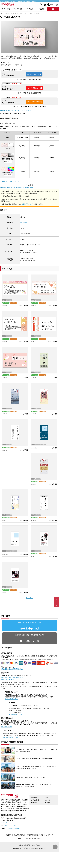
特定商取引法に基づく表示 (35, 827)
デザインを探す (17, 9)
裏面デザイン (7, 161)
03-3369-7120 (29, 633)
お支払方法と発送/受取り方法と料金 (12, 661)
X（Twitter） (27, 831)
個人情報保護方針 (19, 827)
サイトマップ (49, 827)
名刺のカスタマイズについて (12, 181)
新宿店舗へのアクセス (11, 691)
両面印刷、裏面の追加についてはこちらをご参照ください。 (17, 110)
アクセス (47, 790)
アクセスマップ (5, 815)
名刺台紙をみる (17, 187)
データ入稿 (29, 9)
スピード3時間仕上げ (34, 101)
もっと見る (29, 598)
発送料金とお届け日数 (7, 672)
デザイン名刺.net (4, 13)
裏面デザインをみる (6, 187)
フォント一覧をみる (27, 187)
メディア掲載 (35, 792)
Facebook (37, 831)
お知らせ (47, 792)
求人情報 (47, 795)
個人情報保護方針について (11, 729)
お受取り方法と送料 (27, 204)
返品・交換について (6, 719)
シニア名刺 (29, 13)
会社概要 (34, 790)
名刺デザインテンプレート (18, 13)
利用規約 (8, 827)
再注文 (41, 9)
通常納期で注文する (34, 74)
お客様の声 (34, 795)
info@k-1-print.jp (29, 621)
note (19, 831)
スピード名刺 (6, 9)
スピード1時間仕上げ (34, 88)
